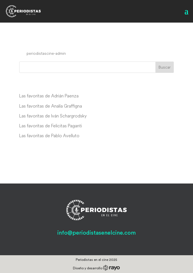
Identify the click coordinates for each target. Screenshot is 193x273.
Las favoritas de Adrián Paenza (49, 96)
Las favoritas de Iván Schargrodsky (53, 116)
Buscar (165, 67)
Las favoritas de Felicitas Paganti (50, 125)
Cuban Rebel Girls (51, 42)
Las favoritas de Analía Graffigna (50, 106)
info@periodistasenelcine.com (96, 233)
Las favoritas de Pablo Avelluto (49, 135)
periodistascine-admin (46, 53)
